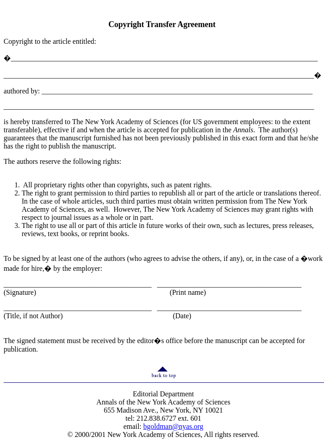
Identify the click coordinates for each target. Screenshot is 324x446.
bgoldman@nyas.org (173, 426)
